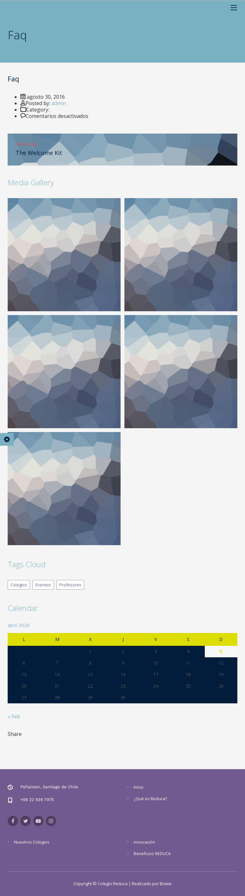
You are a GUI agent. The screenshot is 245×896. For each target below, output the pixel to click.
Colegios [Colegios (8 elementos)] (19, 585)
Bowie (166, 883)
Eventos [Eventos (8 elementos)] (43, 585)
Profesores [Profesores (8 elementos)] (70, 585)
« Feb (14, 716)
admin (58, 103)
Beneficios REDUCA (152, 853)
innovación (144, 842)
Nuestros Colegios (31, 842)
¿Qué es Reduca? (150, 798)
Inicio (139, 787)
